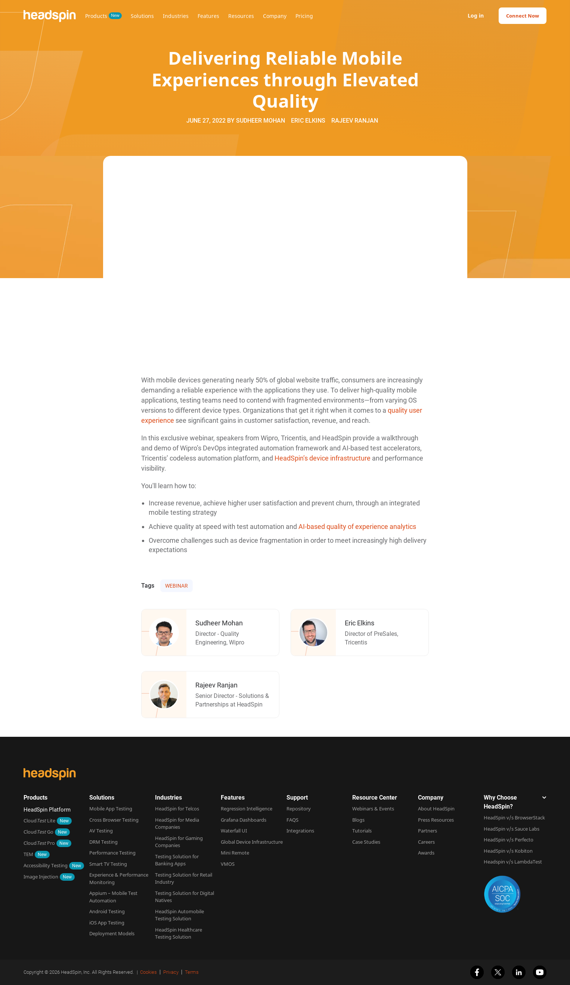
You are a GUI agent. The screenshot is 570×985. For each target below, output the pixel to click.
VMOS (228, 864)
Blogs (358, 819)
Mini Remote (235, 852)
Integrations (300, 830)
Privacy (171, 972)
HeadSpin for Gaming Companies (179, 842)
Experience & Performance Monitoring (118, 878)
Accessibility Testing (46, 865)
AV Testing (101, 830)
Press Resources (436, 819)
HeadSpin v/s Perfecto (508, 839)
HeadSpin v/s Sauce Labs (511, 828)
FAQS (292, 819)
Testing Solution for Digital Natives (184, 897)
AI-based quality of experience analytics (357, 526)
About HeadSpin (436, 808)
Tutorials (362, 830)
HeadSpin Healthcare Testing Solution (178, 933)
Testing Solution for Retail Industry (183, 878)
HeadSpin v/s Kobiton (508, 850)
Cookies (148, 972)
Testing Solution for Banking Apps (177, 860)
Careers (426, 841)
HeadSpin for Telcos (177, 808)
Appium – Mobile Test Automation (113, 897)
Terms (192, 972)
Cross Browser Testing (114, 819)
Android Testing (107, 911)
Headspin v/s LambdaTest (513, 861)
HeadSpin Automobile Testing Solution (179, 915)
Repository (298, 808)
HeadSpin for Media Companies (177, 823)
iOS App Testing (106, 922)
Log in (476, 16)
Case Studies (366, 841)
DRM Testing (103, 841)
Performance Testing (112, 852)
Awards (426, 852)
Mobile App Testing (110, 808)
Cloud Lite (39, 820)
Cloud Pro (39, 843)
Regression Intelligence (246, 808)
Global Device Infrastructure (252, 841)
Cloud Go (38, 831)
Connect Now (522, 15)
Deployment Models (111, 933)
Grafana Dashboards (243, 819)
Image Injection (41, 876)
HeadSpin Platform (47, 809)
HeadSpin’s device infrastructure (323, 458)
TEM (28, 854)
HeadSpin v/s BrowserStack (514, 817)
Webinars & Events (373, 808)
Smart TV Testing (108, 864)
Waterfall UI (234, 830)
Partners (427, 830)
